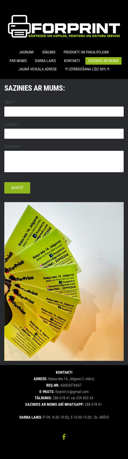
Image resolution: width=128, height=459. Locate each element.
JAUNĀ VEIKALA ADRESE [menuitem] (38, 69)
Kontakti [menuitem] (72, 61)
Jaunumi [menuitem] (26, 52)
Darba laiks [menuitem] (45, 61)
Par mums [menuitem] (18, 61)
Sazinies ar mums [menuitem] (103, 61)
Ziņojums (12, 146)
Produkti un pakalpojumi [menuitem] (86, 52)
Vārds (10, 102)
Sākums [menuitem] (48, 52)
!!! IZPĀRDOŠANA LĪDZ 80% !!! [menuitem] (87, 69)
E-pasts (11, 124)
